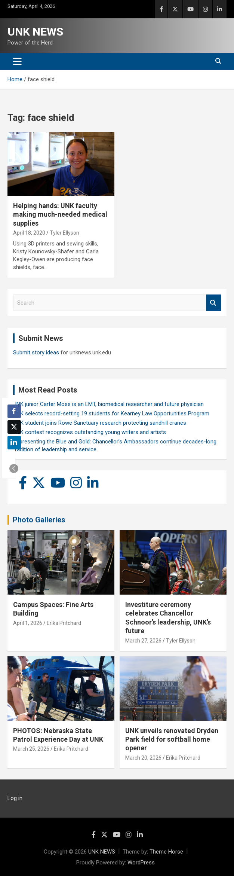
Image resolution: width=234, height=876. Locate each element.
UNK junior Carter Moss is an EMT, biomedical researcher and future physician (108, 404)
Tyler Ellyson (64, 233)
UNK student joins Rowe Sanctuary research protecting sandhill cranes (99, 422)
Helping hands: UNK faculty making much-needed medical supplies (60, 214)
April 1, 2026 (27, 623)
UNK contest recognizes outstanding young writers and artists (89, 432)
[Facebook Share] (14, 411)
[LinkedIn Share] (14, 442)
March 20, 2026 (143, 758)
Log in (14, 798)
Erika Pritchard (64, 623)
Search (213, 302)
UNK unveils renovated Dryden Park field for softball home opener (171, 739)
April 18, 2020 (29, 233)
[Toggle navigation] (17, 61)
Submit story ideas (36, 352)
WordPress (141, 862)
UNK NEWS (35, 31)
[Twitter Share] (14, 427)
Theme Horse (166, 851)
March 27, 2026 (143, 641)
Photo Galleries (39, 519)
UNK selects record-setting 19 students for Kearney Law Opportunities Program (111, 413)
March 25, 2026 (31, 749)
